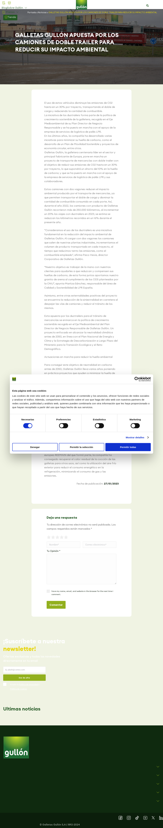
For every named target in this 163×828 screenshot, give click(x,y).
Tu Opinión (53, 550)
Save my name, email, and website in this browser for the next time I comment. (82, 593)
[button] (147, 5)
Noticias (42, 12)
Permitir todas (128, 447)
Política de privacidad (28, 684)
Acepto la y (24, 686)
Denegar (35, 447)
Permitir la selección (81, 447)
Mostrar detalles (135, 437)
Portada (32, 12)
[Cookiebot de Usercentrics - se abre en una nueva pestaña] (137, 379)
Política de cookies (18, 689)
